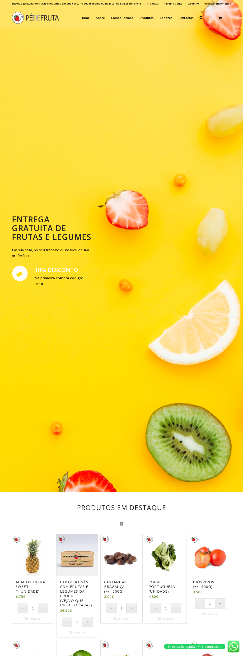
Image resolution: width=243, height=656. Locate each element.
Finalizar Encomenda (217, 3)
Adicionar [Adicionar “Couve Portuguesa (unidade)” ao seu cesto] (166, 618)
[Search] (201, 17)
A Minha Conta (173, 3)
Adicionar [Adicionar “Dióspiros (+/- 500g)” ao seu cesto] (210, 614)
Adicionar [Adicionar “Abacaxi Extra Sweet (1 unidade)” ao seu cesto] (33, 618)
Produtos (153, 3)
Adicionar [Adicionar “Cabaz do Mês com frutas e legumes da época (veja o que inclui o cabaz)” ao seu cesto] (77, 632)
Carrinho (193, 3)
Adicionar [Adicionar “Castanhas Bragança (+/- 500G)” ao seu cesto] (121, 618)
